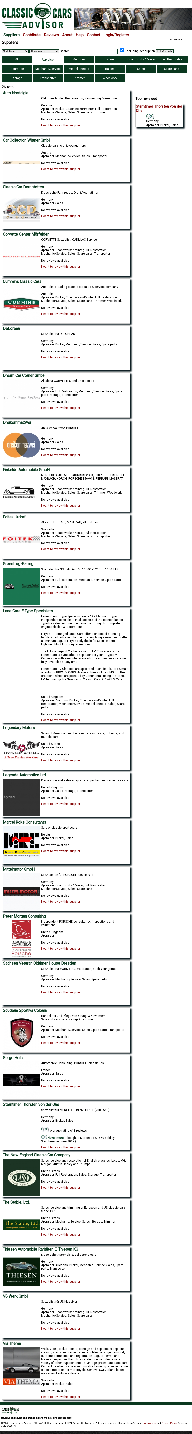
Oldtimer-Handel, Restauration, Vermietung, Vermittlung (80, 98)
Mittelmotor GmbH (19, 869)
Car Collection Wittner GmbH (27, 140)
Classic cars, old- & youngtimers (63, 145)
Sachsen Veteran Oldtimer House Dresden (39, 963)
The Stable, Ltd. (16, 1202)
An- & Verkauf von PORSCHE (60, 428)
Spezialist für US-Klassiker (59, 1301)
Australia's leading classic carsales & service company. (80, 287)
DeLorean (11, 328)
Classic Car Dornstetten (23, 187)
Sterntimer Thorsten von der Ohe (31, 1104)
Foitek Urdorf (14, 517)
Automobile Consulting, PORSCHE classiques (72, 1063)
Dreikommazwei (17, 422)
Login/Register (116, 35)
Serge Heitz (13, 1058)
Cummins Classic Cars (22, 281)
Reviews (51, 35)
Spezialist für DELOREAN (58, 334)
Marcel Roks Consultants (24, 822)
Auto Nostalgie (15, 93)
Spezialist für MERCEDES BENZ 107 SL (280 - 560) (75, 1110)
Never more (52, 1138)
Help (80, 35)
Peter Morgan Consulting (24, 916)
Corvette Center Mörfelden (26, 234)
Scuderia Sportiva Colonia (25, 1010)
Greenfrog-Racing (18, 564)
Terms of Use (149, 1423)
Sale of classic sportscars (59, 827)
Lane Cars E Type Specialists (28, 611)
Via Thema (12, 1343)
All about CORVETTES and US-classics (67, 381)
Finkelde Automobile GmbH (26, 470)
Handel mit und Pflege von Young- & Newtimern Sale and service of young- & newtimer (73, 1017)
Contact (93, 35)
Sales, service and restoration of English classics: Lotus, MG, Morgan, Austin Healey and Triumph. (83, 1162)
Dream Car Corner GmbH (24, 375)
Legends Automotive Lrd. (25, 775)
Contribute (32, 35)
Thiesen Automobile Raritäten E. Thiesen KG (40, 1249)
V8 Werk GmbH (16, 1296)
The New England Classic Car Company (36, 1155)
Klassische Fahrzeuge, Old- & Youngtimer (69, 192)
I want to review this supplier (60, 125)
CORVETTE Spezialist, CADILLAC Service (69, 239)
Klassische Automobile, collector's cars (68, 1254)
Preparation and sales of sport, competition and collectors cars (84, 780)
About (67, 35)
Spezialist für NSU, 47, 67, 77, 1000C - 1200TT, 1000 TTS (79, 569)
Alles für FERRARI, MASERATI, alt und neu (69, 522)
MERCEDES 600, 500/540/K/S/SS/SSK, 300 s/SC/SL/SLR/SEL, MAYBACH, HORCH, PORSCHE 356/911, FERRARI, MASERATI (83, 476)
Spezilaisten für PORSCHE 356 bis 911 (67, 875)
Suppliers (12, 35)
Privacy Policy (169, 1423)
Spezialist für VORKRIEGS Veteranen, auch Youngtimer (79, 969)
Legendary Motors (19, 728)
